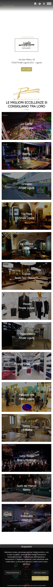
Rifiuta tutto (40, 573)
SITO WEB (26, 73)
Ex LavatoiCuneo (26, 467)
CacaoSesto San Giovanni (26, 497)
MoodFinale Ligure (26, 527)
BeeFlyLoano (26, 377)
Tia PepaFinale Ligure (26, 437)
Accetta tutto (40, 578)
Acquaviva (8, 5)
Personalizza (13, 573)
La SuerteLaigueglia (26, 347)
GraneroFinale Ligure (26, 407)
